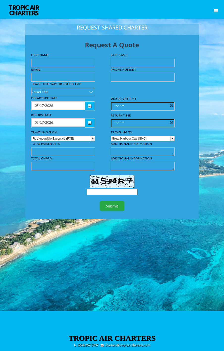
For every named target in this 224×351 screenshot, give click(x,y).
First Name (40, 55)
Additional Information (131, 144)
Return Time (121, 115)
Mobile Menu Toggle (216, 10)
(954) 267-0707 (88, 345)
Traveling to (121, 132)
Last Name (119, 55)
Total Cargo (41, 158)
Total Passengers (45, 144)
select (93, 138)
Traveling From (44, 132)
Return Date (41, 115)
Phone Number (123, 69)
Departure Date (44, 98)
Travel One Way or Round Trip (56, 84)
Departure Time (124, 98)
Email (35, 69)
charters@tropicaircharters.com (127, 345)
